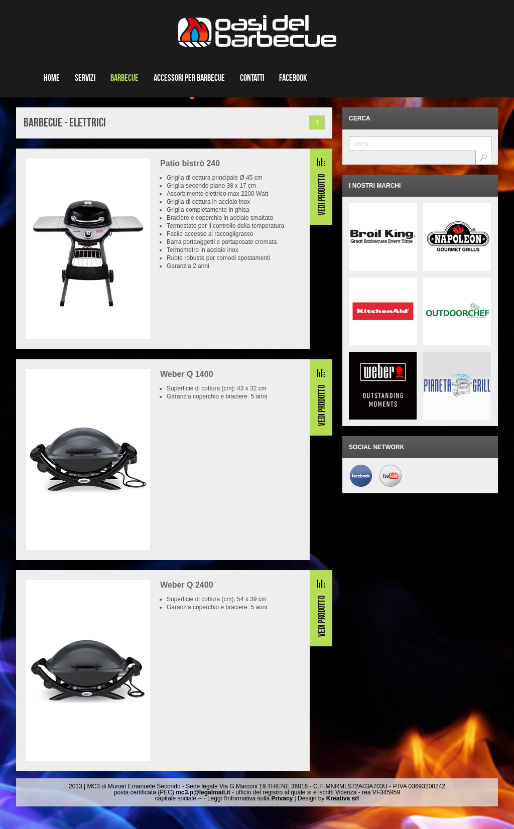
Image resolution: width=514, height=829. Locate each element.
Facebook (293, 78)
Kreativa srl (342, 798)
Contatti (252, 78)
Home (52, 78)
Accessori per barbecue (189, 78)
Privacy (282, 798)
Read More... (321, 187)
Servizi (85, 78)
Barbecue (124, 78)
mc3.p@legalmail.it (203, 792)
